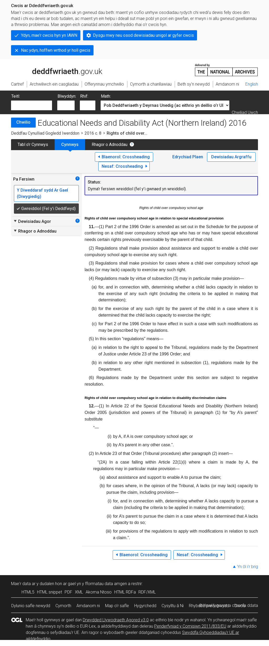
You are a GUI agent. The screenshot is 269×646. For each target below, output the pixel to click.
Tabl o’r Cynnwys (33, 144)
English (251, 84)
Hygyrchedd (145, 605)
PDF (68, 592)
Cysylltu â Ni (173, 605)
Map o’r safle (117, 605)
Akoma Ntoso (99, 592)
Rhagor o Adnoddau (109, 144)
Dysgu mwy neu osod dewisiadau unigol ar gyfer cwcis (143, 35)
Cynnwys (70, 144)
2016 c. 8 (93, 133)
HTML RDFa (125, 592)
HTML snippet (49, 592)
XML (79, 592)
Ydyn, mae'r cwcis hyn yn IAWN (49, 35)
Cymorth (63, 605)
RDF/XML (147, 592)
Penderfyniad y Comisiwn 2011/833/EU (190, 626)
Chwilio (23, 122)
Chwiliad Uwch (245, 112)
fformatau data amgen (106, 583)
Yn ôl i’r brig (247, 566)
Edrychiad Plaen (187, 156)
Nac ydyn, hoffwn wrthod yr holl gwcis (55, 50)
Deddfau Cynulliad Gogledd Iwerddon (45, 133)
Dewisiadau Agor (32, 221)
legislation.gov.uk (52, 69)
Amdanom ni (88, 605)
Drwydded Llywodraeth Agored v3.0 (116, 619)
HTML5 (28, 592)
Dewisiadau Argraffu (231, 156)
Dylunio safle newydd (30, 605)
